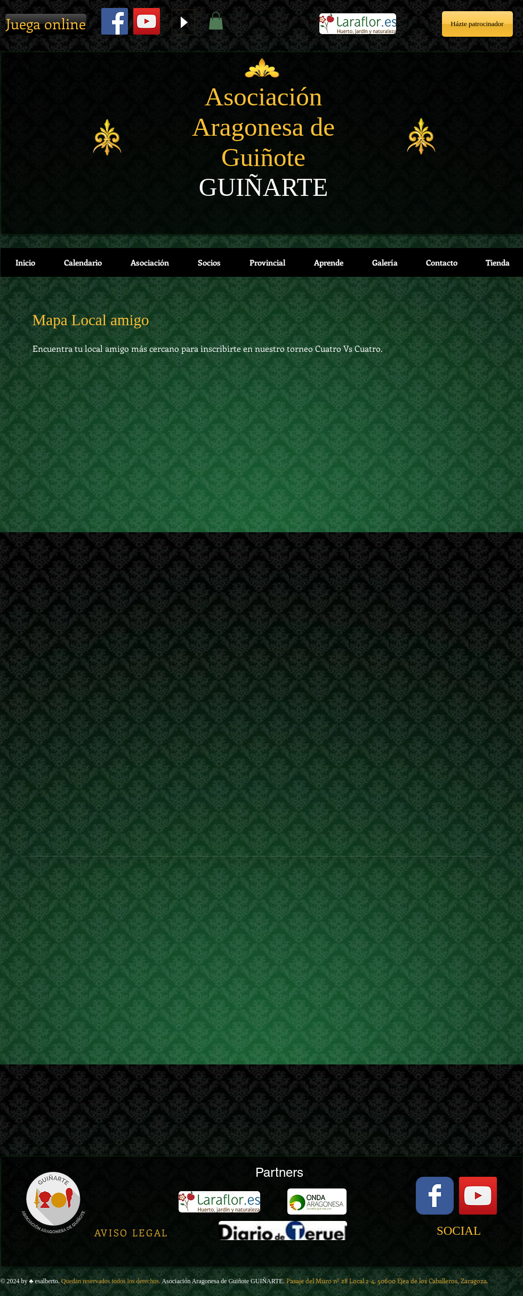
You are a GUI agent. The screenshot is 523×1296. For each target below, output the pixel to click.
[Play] (183, 22)
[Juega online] (45, 24)
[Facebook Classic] (435, 1196)
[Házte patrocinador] (477, 24)
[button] (215, 20)
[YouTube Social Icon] (478, 1196)
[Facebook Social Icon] (114, 21)
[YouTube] (146, 21)
